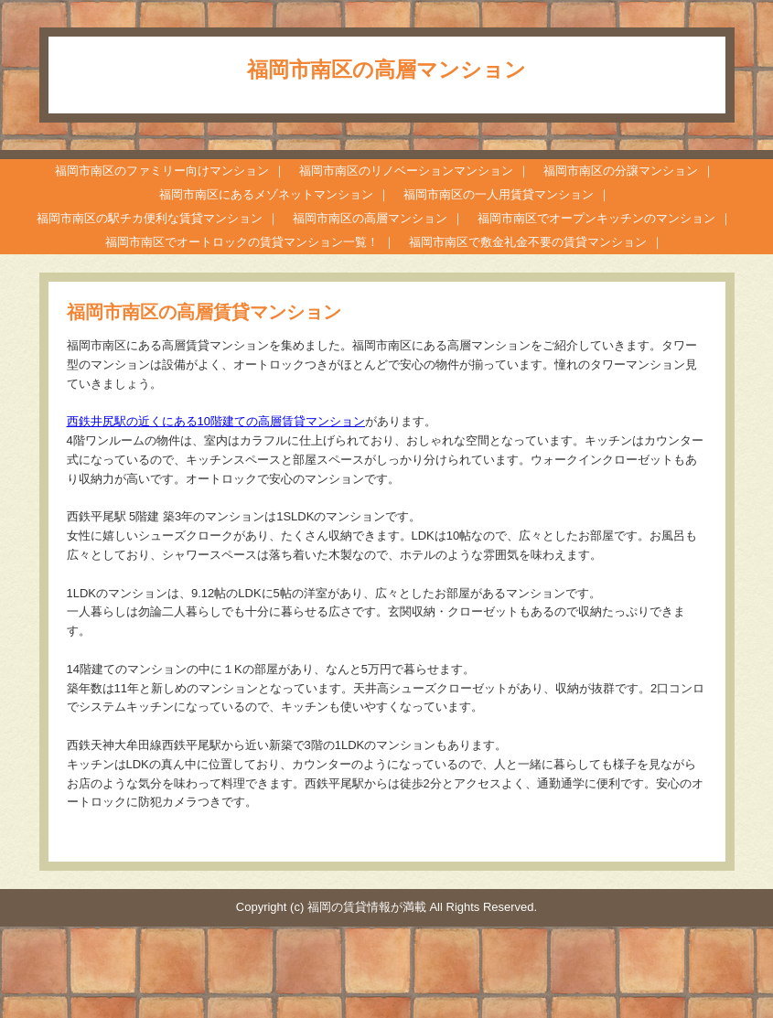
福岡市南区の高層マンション (370, 218)
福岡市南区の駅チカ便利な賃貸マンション (150, 218)
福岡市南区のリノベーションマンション (406, 170)
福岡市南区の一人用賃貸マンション (498, 194)
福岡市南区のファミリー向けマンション (162, 170)
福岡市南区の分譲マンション (620, 170)
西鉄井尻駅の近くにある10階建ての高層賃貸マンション (216, 421)
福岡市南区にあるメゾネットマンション (266, 194)
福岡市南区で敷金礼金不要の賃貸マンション (528, 242)
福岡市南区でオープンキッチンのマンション (596, 218)
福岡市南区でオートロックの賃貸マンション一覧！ (242, 242)
